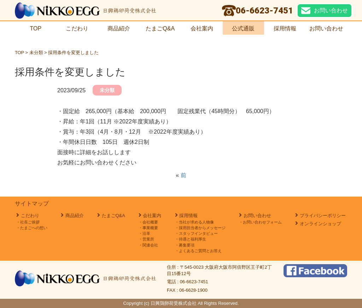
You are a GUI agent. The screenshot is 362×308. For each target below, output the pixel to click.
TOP (35, 28)
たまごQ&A (160, 28)
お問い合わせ (326, 28)
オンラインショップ (320, 223)
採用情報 (288, 28)
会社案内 (202, 28)
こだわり (77, 28)
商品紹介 (118, 28)
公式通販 (243, 28)
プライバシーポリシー (323, 215)
